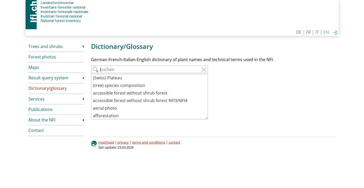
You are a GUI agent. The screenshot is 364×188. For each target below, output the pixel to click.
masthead (106, 142)
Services (36, 99)
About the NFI (41, 120)
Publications (40, 109)
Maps (33, 67)
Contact (36, 130)
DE (298, 32)
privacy (123, 142)
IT (317, 32)
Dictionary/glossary (47, 88)
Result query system (48, 78)
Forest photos (42, 57)
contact (174, 142)
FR (308, 32)
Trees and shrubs (45, 46)
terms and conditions (148, 142)
